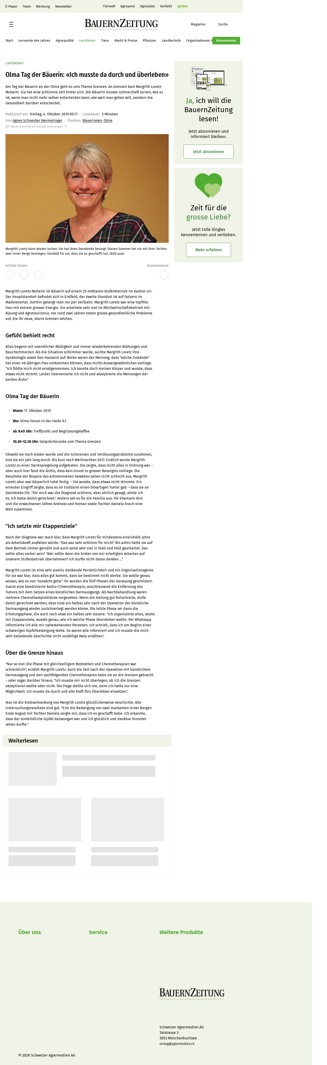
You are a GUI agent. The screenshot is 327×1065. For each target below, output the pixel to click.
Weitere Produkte (181, 932)
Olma (108, 120)
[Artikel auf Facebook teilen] (9, 275)
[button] (11, 24)
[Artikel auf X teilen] (24, 275)
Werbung (43, 6)
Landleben (87, 40)
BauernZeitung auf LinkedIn (195, 1012)
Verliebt (166, 6)
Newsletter (63, 6)
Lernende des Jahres (34, 40)
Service (98, 932)
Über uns (29, 932)
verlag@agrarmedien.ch (176, 1044)
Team (27, 6)
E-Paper (11, 6)
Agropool (127, 6)
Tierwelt (109, 6)
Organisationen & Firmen (205, 40)
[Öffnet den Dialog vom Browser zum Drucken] (38, 275)
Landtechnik (171, 40)
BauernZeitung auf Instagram (173, 1012)
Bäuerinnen (92, 120)
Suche (223, 24)
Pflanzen (149, 40)
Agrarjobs (147, 6)
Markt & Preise (125, 40)
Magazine (198, 24)
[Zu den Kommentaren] (164, 275)
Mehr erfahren (208, 249)
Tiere (105, 40)
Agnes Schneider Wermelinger (37, 120)
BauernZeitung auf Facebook (162, 1012)
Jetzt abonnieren (208, 151)
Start (9, 40)
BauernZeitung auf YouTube (184, 1012)
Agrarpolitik (65, 40)
